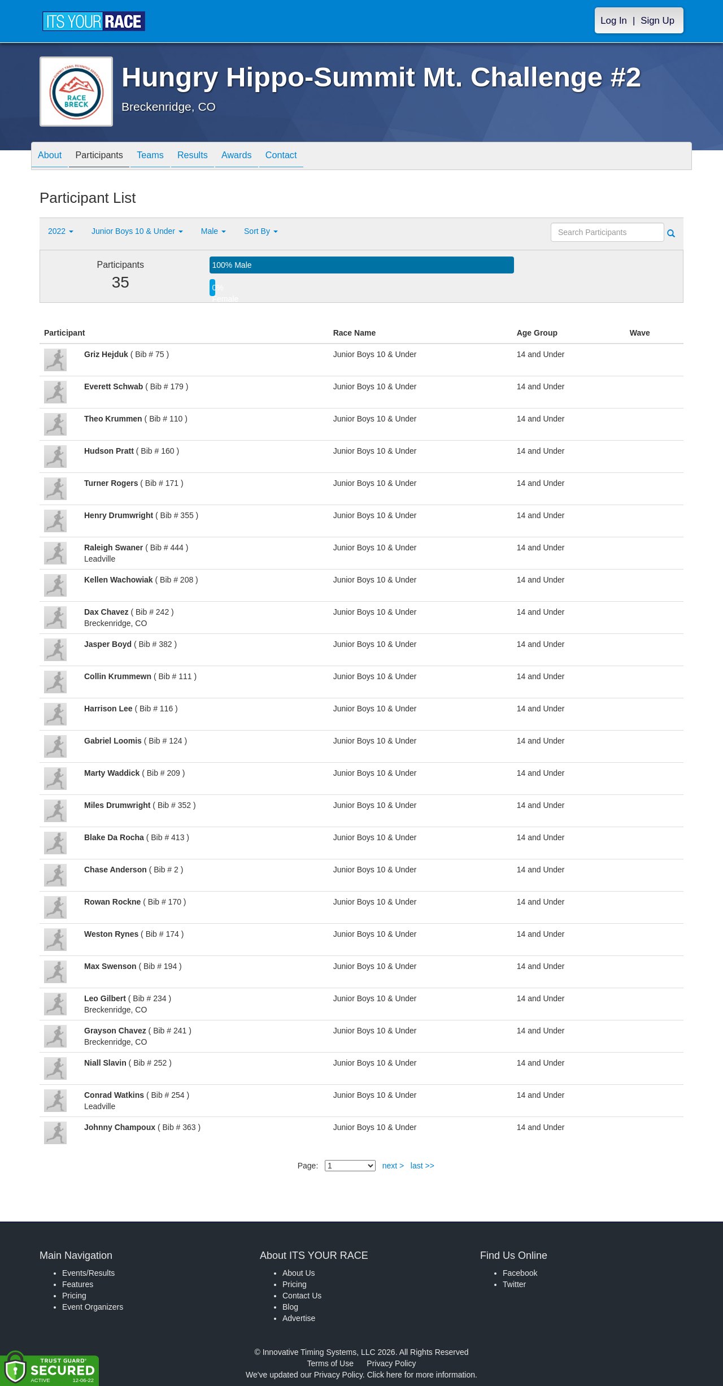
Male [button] (213, 231)
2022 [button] (60, 231)
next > (393, 1165)
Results (212, 156)
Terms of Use (330, 1363)
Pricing (74, 1295)
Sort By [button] (261, 231)
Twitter (514, 1284)
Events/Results (88, 1273)
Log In (613, 20)
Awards (262, 156)
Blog (290, 1306)
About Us (298, 1273)
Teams (164, 156)
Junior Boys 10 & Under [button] (137, 231)
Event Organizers (92, 1306)
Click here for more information (421, 1374)
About (52, 156)
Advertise (298, 1318)
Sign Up (657, 20)
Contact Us (301, 1295)
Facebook (520, 1273)
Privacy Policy (391, 1363)
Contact (312, 156)
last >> (422, 1165)
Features (77, 1284)
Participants (108, 156)
